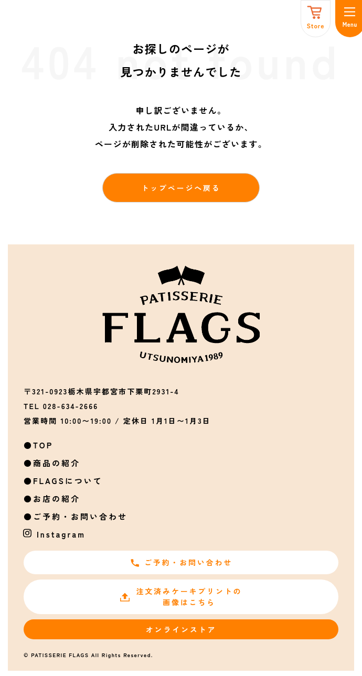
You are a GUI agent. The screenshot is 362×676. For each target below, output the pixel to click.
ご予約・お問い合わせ (80, 516)
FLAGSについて (68, 480)
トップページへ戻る (180, 188)
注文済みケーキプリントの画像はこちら (181, 596)
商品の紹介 (56, 462)
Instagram (61, 534)
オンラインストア (181, 629)
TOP (43, 444)
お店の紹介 (56, 498)
